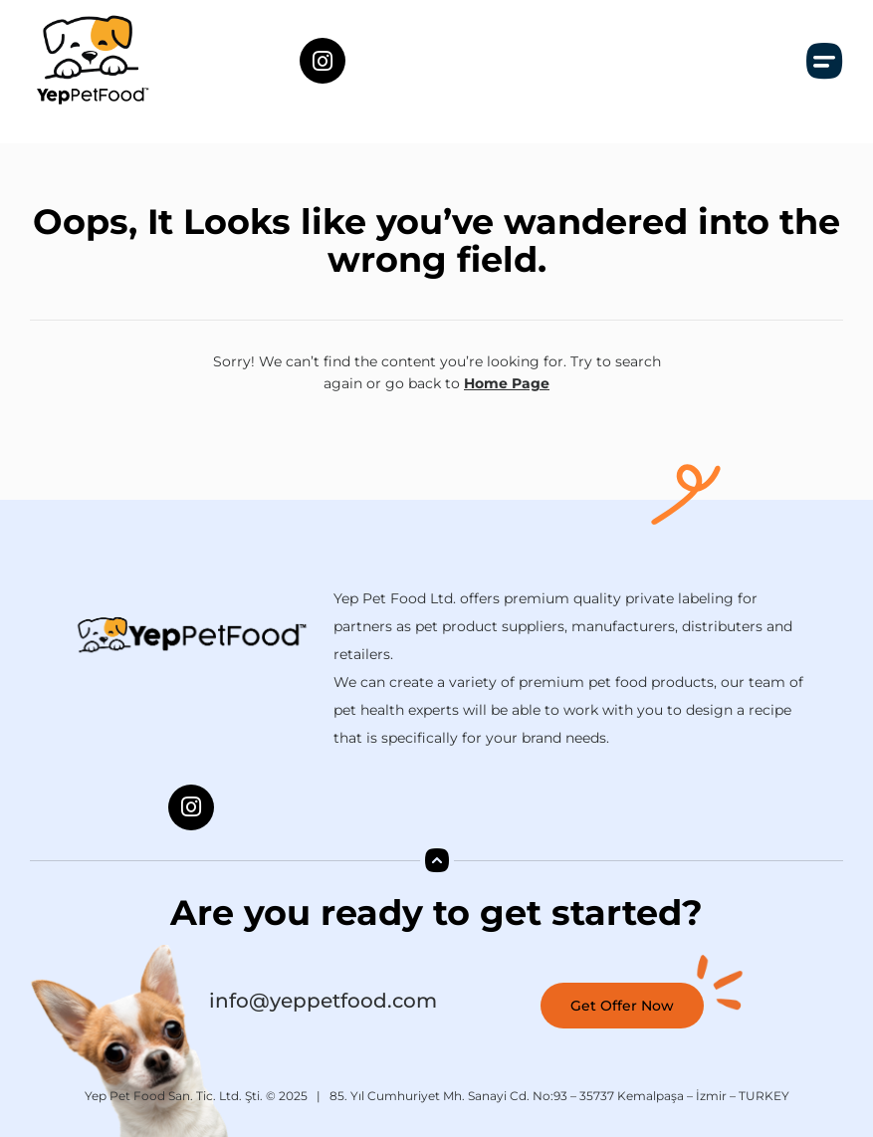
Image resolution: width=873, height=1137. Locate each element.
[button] (825, 61)
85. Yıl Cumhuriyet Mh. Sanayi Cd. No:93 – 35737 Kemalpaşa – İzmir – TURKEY (559, 1095)
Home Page (506, 383)
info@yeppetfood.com (323, 1001)
